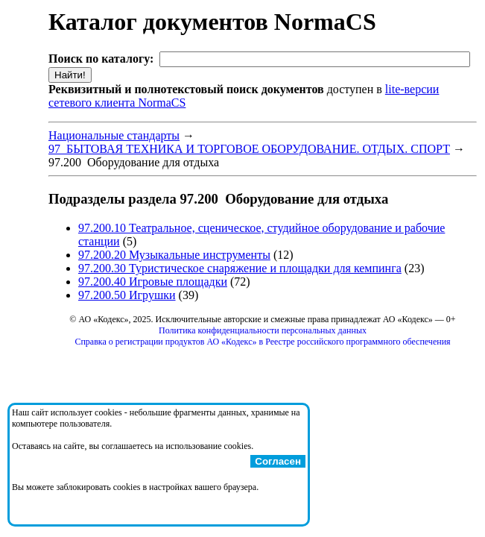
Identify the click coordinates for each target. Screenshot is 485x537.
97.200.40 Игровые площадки (152, 281)
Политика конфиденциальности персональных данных (263, 330)
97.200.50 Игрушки (127, 295)
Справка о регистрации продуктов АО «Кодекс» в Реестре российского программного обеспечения (262, 341)
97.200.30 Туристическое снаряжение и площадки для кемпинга (240, 268)
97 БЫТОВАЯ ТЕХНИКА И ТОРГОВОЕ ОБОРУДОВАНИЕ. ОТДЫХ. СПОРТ (249, 148)
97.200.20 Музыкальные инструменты (174, 254)
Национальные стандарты (114, 135)
